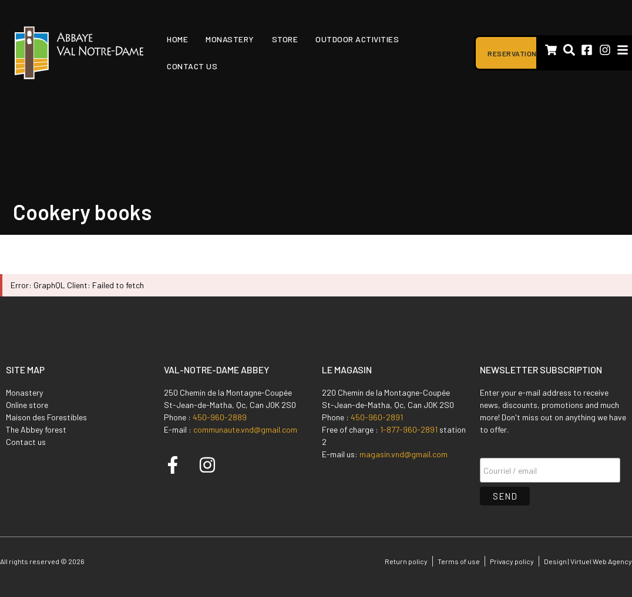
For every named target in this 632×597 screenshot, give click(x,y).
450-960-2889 (220, 417)
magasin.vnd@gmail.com (403, 454)
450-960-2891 (377, 417)
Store (285, 39)
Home (177, 39)
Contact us (192, 66)
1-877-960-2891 (409, 429)
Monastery (230, 39)
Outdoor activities (357, 39)
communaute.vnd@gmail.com (245, 429)
